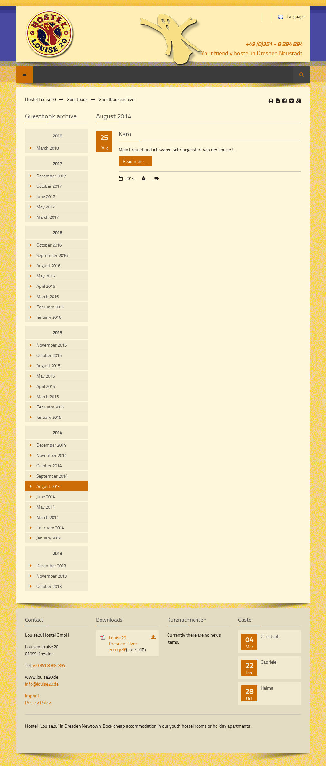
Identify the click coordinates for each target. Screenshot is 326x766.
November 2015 (51, 345)
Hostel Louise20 (40, 99)
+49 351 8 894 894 (48, 665)
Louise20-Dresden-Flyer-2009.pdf (127, 643)
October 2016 (49, 245)
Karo (125, 133)
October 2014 (49, 465)
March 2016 (47, 296)
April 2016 (45, 286)
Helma (267, 688)
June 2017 (45, 196)
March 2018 (47, 148)
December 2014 (51, 445)
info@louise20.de (42, 684)
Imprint (32, 695)
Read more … (133, 160)
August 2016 (48, 265)
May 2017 (45, 207)
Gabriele (268, 662)
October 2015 (49, 355)
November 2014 (51, 455)
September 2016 (52, 255)
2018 (57, 136)
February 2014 (50, 527)
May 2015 (45, 376)
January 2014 (48, 538)
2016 (57, 232)
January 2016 (48, 317)
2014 (57, 432)
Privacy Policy (38, 703)
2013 (57, 553)
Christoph (270, 636)
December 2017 (51, 176)
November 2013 (51, 576)
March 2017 (47, 217)
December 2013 (51, 565)
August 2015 (48, 365)
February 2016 (50, 307)
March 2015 (47, 396)
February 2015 (50, 407)
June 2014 (45, 496)
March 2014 (47, 517)
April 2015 (45, 386)
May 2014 (45, 507)
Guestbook (77, 99)
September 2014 (52, 476)
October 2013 (49, 586)
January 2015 (48, 417)
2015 (57, 332)
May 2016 (45, 276)
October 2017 (49, 186)
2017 (57, 163)
